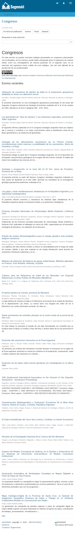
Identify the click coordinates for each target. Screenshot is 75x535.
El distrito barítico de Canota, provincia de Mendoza (25, 293)
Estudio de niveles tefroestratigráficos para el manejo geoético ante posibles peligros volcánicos (37, 237)
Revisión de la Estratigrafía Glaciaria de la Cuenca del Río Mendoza (33, 437)
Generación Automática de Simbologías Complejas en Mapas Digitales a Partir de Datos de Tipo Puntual (37, 474)
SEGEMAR (6, 522)
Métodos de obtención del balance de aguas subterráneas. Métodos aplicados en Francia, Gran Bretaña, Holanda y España (37, 262)
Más (3, 516)
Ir (71, 42)
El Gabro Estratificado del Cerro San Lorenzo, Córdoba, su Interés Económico (37, 419)
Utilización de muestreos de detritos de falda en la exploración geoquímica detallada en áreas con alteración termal (37, 93)
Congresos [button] (9, 14)
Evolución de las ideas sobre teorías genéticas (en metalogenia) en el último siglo (37, 364)
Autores (28, 32)
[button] (57, 3)
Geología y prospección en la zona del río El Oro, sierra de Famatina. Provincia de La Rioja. (37, 170)
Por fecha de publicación (12, 32)
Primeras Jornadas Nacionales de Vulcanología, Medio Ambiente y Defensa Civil (37, 212)
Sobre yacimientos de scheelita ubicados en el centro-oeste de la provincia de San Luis (37, 316)
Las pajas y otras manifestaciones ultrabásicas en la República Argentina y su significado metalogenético (37, 192)
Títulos (36, 32)
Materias (45, 32)
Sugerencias (16, 527)
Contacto (5, 527)
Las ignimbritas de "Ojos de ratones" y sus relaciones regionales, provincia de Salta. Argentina (37, 118)
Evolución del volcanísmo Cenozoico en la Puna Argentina (28, 340)
